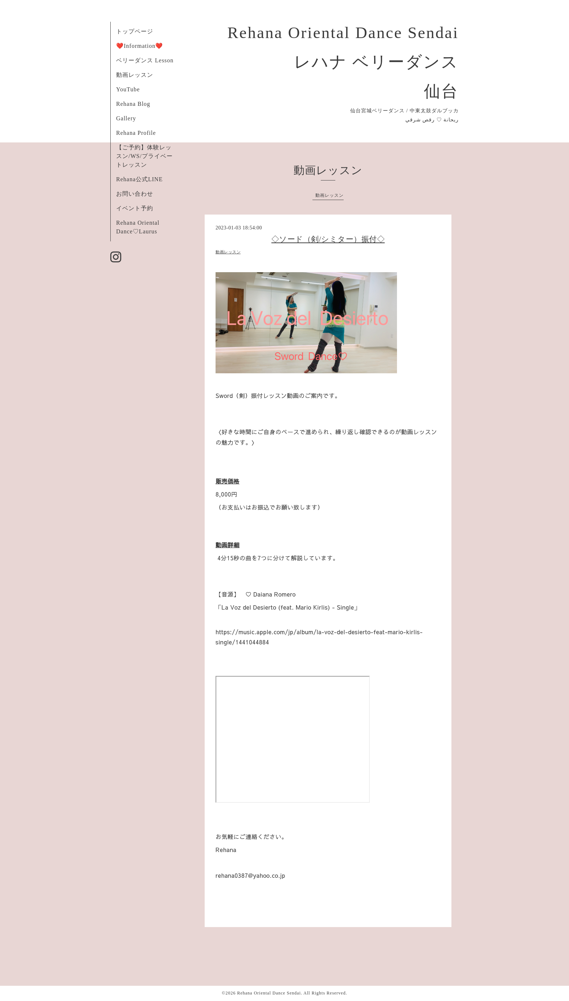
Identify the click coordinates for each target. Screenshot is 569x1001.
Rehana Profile (136, 133)
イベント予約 (134, 208)
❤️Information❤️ (139, 46)
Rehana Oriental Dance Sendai (269, 993)
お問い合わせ (134, 194)
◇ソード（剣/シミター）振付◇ (328, 239)
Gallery (126, 118)
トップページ (134, 31)
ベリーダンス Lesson (144, 60)
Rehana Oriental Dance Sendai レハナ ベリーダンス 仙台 (343, 62)
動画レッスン (134, 75)
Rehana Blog (133, 104)
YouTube (128, 89)
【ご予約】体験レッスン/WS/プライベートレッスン (144, 156)
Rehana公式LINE (139, 179)
